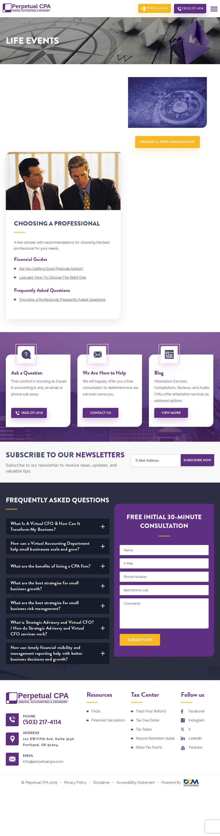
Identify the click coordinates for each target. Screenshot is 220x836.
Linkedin (195, 663)
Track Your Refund (151, 636)
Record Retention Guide (155, 663)
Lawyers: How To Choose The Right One (53, 202)
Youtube (195, 672)
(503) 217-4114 (192, 8)
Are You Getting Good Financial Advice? (52, 194)
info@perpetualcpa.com (45, 687)
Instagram (196, 645)
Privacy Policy (75, 708)
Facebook (196, 636)
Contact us (101, 338)
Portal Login (155, 8)
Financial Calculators (108, 645)
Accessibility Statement (135, 708)
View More (172, 338)
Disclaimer (101, 708)
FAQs (95, 636)
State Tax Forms (149, 672)
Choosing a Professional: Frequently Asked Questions (63, 225)
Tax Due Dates (147, 645)
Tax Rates (144, 654)
